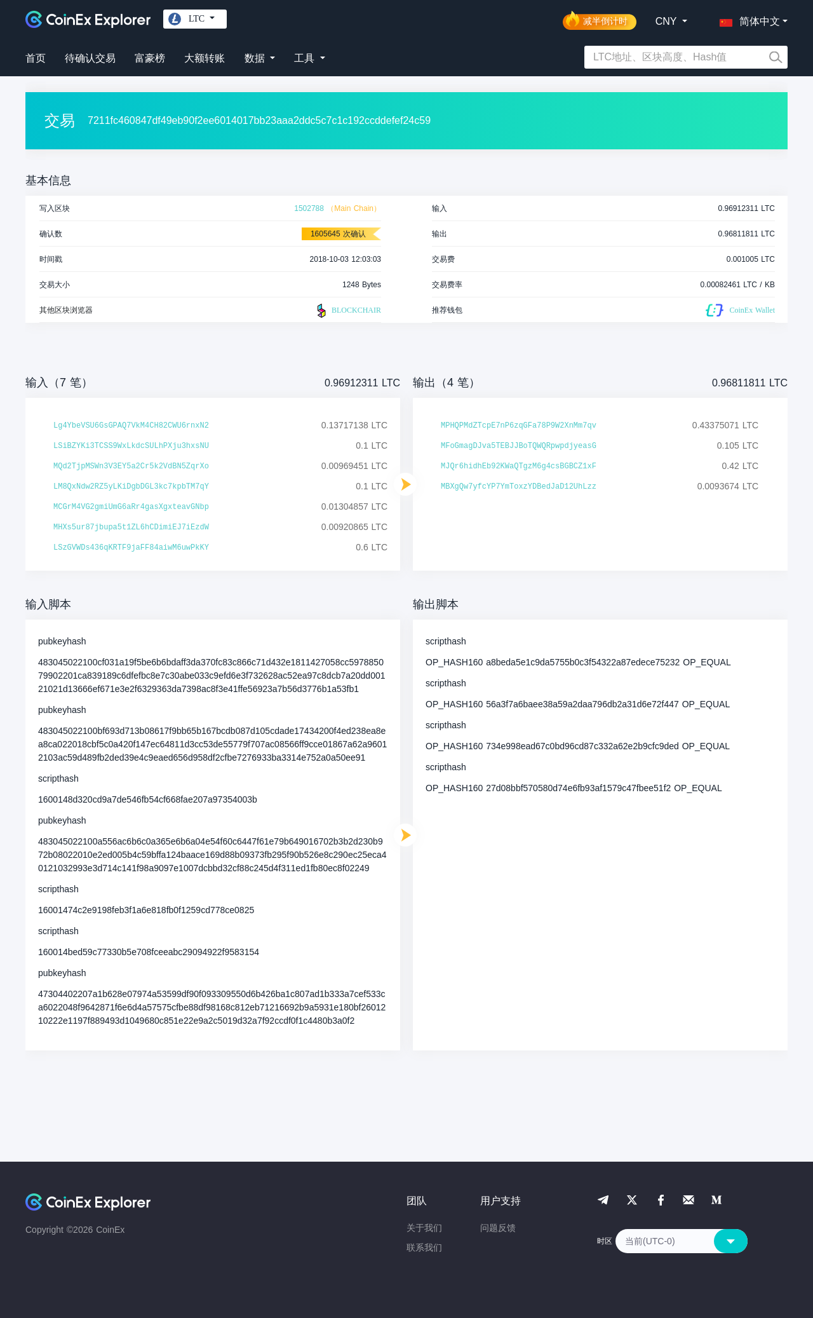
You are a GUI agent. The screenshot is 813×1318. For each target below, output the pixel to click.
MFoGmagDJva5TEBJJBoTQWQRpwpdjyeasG (518, 446)
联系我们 (424, 1247)
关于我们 (424, 1228)
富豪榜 (150, 58)
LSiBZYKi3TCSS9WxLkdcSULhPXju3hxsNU (131, 446)
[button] (747, 19)
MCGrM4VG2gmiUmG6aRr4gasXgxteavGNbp (131, 507)
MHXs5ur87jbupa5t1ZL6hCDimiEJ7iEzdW (131, 527)
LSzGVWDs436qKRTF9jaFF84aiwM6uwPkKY (131, 547)
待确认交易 (90, 58)
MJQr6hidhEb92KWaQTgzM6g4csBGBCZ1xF (518, 466)
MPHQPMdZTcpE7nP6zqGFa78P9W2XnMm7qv (518, 425)
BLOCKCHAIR (347, 310)
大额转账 (204, 58)
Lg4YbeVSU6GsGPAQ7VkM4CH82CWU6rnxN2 (131, 425)
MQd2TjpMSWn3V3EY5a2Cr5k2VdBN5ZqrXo (131, 466)
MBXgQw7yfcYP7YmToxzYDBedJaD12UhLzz (518, 486)
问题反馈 (498, 1228)
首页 (35, 58)
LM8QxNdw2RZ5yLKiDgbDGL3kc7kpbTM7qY (131, 486)
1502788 (309, 208)
